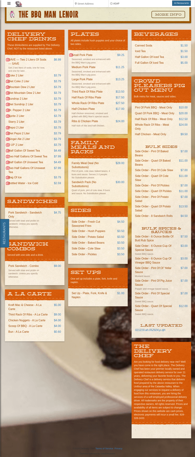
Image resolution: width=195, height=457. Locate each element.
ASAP (116, 3)
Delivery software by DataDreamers (97, 453)
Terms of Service (104, 448)
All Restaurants (181, 3)
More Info (168, 14)
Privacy (118, 448)
